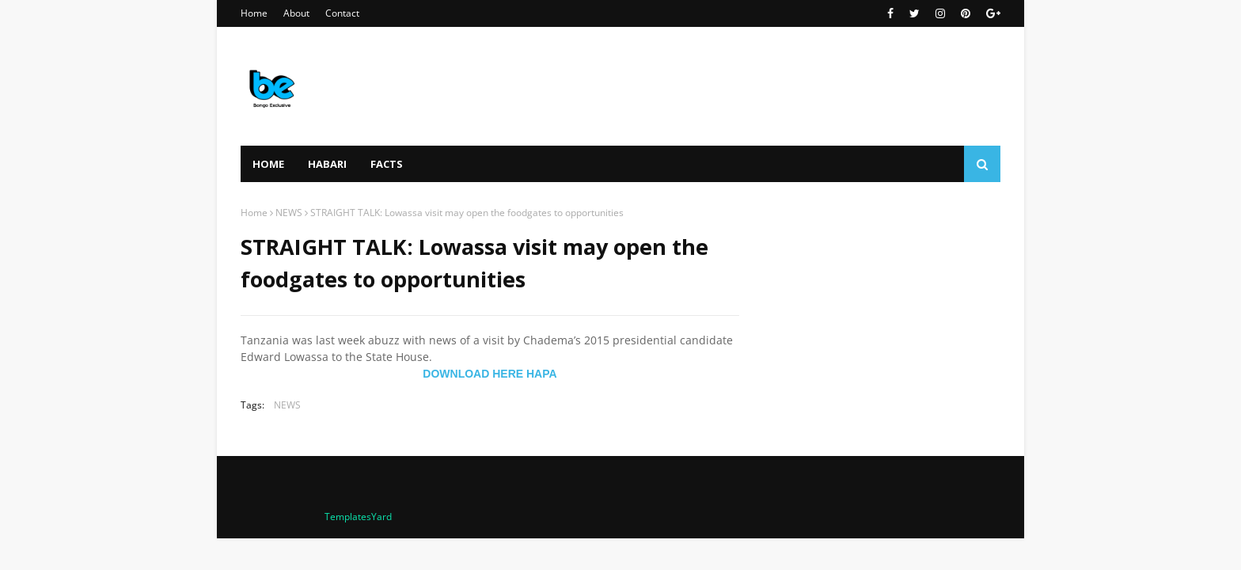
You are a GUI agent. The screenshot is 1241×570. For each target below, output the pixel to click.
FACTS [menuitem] (386, 164)
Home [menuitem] (268, 164)
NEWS (288, 212)
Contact (342, 13)
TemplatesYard (358, 516)
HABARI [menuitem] (327, 164)
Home (254, 13)
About (296, 13)
